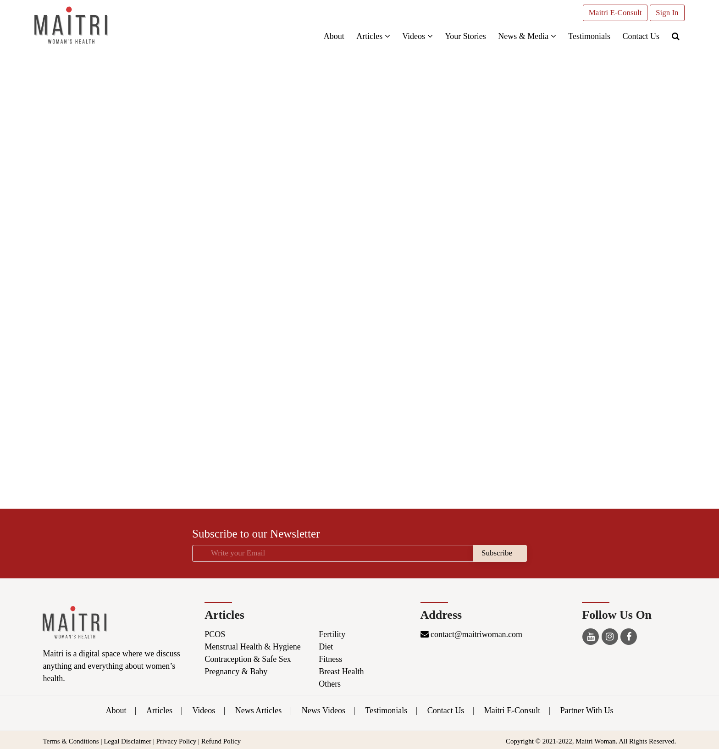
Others (330, 683)
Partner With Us (587, 710)
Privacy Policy (176, 741)
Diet (326, 646)
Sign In (665, 12)
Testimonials (588, 36)
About (332, 36)
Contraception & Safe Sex (248, 659)
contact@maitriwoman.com (471, 634)
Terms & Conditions (71, 741)
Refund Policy (221, 741)
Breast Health (341, 671)
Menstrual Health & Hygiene (252, 646)
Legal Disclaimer (127, 741)
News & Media (525, 36)
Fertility (332, 634)
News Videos (323, 710)
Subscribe (496, 553)
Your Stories (464, 36)
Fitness (330, 659)
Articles (371, 36)
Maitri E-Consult (614, 12)
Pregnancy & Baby (236, 671)
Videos (416, 36)
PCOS (215, 634)
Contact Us (639, 36)
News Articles (258, 710)
